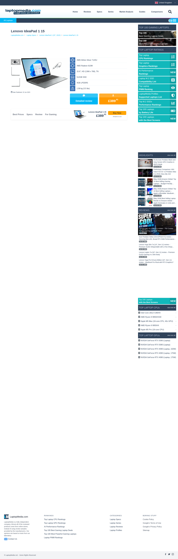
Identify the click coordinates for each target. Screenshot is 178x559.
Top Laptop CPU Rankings (55, 519)
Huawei (133, 20)
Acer (23, 20)
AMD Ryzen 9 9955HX (158, 325)
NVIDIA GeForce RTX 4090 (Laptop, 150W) (158, 349)
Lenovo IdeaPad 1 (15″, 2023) (50, 35)
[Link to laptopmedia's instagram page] (173, 555)
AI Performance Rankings (54, 527)
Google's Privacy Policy (152, 527)
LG (160, 20)
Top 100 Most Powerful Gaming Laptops (60, 534)
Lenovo (147, 20)
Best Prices (18, 114)
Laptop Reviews (116, 527)
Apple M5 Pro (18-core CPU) (158, 329)
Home (75, 12)
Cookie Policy (148, 519)
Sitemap (146, 530)
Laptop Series (115, 523)
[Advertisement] (69, 47)
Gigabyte (105, 20)
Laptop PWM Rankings (53, 538)
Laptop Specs (31, 35)
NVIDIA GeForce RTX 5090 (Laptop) (155, 340)
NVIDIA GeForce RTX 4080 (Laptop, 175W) (158, 357)
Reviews (87, 12)
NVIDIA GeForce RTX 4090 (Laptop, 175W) (158, 353)
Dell (92, 20)
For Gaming (51, 114)
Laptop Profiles (116, 530)
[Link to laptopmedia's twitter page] (169, 555)
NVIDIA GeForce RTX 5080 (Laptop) (155, 345)
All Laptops (8, 20)
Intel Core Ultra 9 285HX (158, 312)
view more (171, 155)
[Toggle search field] (169, 11)
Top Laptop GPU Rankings (55, 523)
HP (119, 20)
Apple (50, 20)
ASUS (37, 20)
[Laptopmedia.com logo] (23, 11)
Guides (142, 12)
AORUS (78, 20)
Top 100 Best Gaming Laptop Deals (58, 530)
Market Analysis (126, 12)
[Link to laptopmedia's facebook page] (165, 555)
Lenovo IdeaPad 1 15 (70, 35)
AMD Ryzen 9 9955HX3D (158, 317)
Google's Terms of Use (152, 523)
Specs (99, 12)
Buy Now (117, 113)
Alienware (64, 20)
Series (111, 12)
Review (38, 114)
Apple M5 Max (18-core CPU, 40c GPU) (158, 321)
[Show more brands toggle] (174, 20)
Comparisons (157, 12)
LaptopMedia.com (17, 35)
